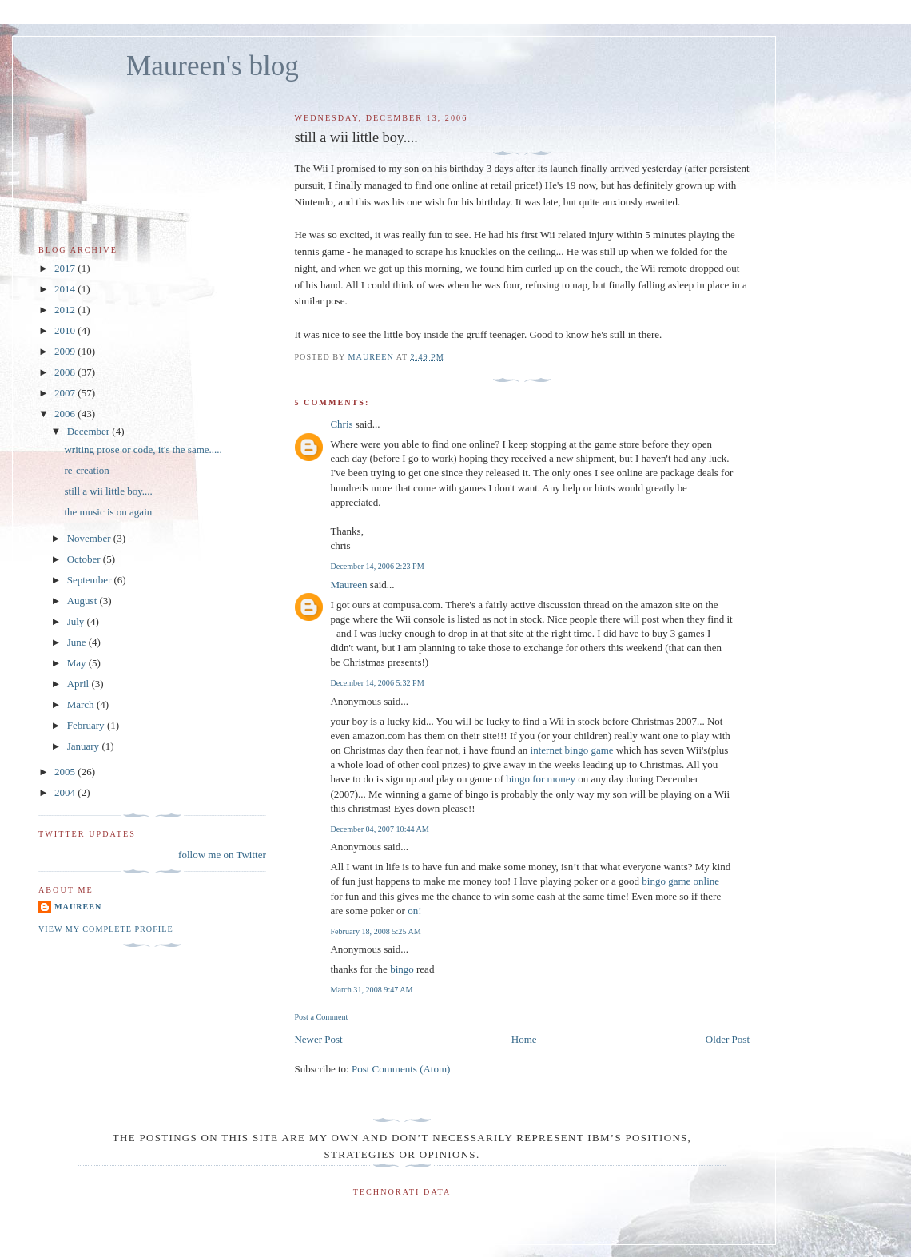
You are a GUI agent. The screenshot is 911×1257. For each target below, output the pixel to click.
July (77, 621)
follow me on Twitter (222, 855)
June (78, 642)
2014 (66, 289)
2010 (66, 330)
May (78, 663)
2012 (66, 310)
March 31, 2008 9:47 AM (371, 989)
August (83, 601)
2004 (66, 792)
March (82, 704)
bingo (402, 969)
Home (524, 1039)
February (87, 725)
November (90, 538)
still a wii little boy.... (108, 491)
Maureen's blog (212, 66)
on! (414, 911)
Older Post (728, 1039)
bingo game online (680, 881)
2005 (66, 772)
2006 (66, 414)
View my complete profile (105, 929)
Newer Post (318, 1039)
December (90, 431)
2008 (66, 372)
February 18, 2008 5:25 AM (375, 931)
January (84, 746)
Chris (341, 424)
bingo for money (540, 779)
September (90, 580)
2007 (66, 393)
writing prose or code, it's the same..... (142, 449)
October (85, 559)
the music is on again (108, 512)
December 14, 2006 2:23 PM (377, 566)
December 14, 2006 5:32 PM (377, 682)
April (79, 684)
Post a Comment (321, 1016)
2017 (66, 268)
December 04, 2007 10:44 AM (379, 829)
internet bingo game (572, 750)
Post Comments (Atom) (401, 1069)
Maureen (348, 585)
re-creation (86, 470)
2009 (66, 351)
